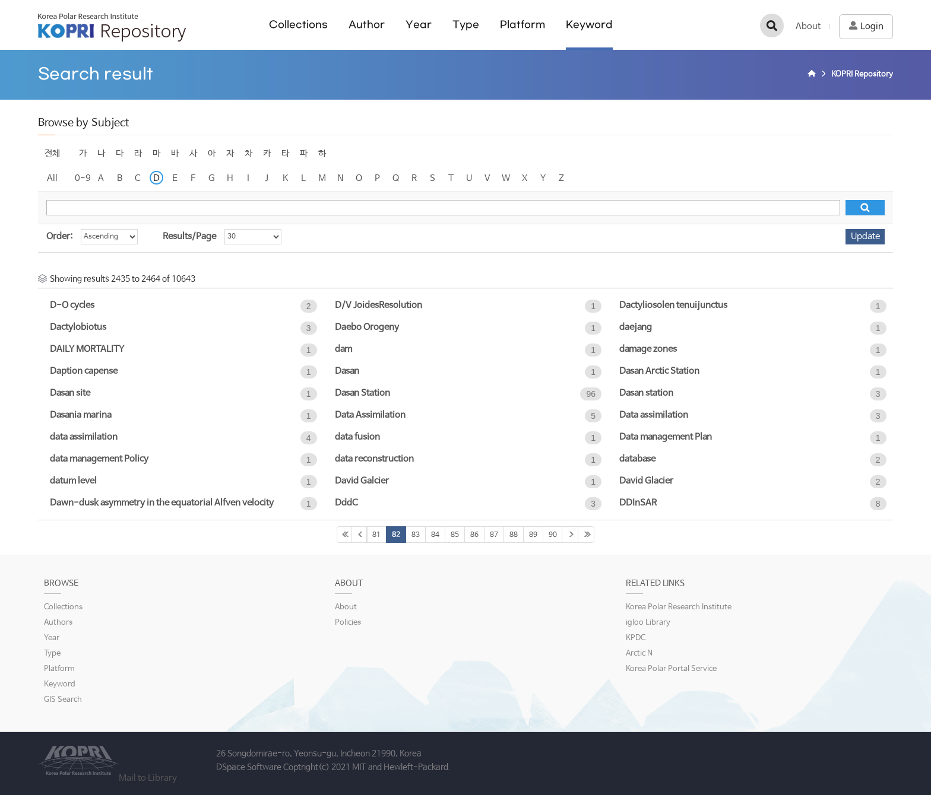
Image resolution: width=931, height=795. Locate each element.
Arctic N (639, 653)
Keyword (589, 24)
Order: (59, 236)
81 (376, 535)
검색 (772, 25)
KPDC (635, 638)
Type (465, 24)
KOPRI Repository (112, 27)
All (52, 178)
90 (553, 535)
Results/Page (189, 236)
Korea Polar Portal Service (671, 668)
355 (586, 534)
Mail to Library (148, 778)
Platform (522, 24)
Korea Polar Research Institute (679, 607)
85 (455, 535)
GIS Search (63, 699)
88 (513, 535)
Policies (348, 622)
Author (367, 24)
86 (474, 535)
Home (813, 75)
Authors (58, 622)
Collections (298, 24)
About (808, 26)
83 (415, 535)
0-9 (83, 178)
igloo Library (648, 622)
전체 (52, 153)
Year (419, 24)
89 (533, 535)
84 (435, 535)
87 (494, 535)
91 (570, 534)
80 (359, 534)
